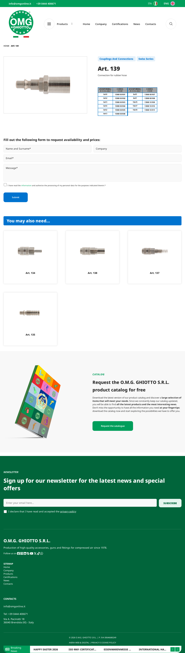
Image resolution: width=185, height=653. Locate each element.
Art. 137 (154, 273)
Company (101, 24)
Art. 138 (92, 273)
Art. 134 (30, 273)
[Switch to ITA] (152, 3)
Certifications (120, 24)
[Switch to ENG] (169, 3)
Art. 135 (30, 334)
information (26, 185)
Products (8, 573)
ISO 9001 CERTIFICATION (84, 649)
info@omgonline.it (14, 606)
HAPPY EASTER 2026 (46, 649)
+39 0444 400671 (18, 614)
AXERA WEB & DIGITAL (78, 642)
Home (86, 24)
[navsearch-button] (171, 24)
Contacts (150, 24)
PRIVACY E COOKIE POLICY (104, 642)
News (136, 24)
